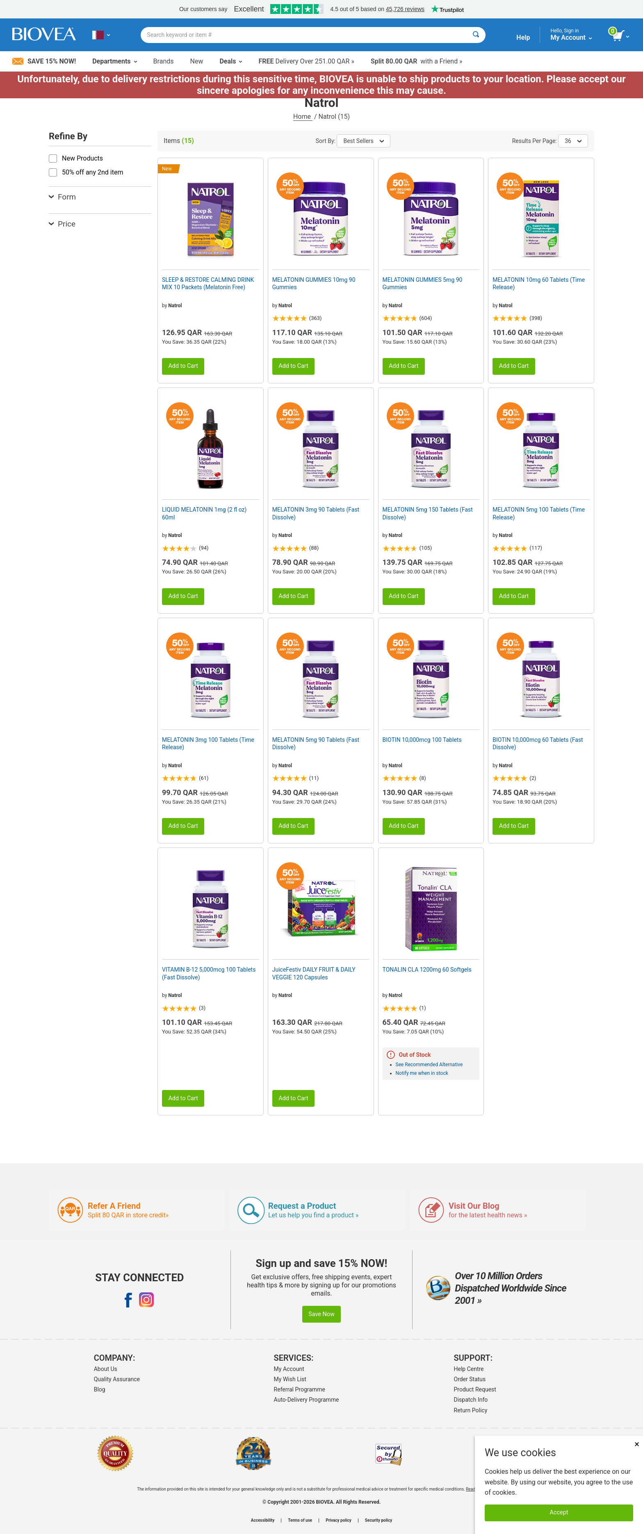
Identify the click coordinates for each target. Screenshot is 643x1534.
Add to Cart (183, 366)
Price (62, 224)
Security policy (378, 1520)
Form (62, 197)
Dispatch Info (471, 1399)
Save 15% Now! (44, 61)
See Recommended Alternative (429, 1064)
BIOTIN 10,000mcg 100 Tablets (422, 739)
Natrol (175, 305)
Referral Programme (299, 1389)
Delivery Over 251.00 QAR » (306, 61)
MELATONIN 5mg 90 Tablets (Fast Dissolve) (315, 743)
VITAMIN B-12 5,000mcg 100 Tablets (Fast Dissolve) (208, 973)
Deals (230, 61)
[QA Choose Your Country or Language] (101, 35)
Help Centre (469, 1369)
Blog (99, 1389)
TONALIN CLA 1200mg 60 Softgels (427, 969)
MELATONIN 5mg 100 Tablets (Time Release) (539, 513)
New (196, 61)
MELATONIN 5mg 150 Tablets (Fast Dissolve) (428, 513)
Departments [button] (114, 61)
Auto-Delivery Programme (306, 1399)
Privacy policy (338, 1520)
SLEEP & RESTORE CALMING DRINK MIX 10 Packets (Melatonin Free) (208, 283)
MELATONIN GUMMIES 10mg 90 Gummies (314, 283)
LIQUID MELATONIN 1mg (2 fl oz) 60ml (204, 513)
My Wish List (290, 1379)
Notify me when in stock (422, 1073)
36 (573, 141)
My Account (289, 1369)
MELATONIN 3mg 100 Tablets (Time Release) (208, 743)
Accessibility (262, 1520)
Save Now (321, 1314)
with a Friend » (417, 61)
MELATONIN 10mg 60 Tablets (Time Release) (539, 283)
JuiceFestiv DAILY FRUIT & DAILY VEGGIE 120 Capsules (314, 973)
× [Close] (636, 1444)
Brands (163, 61)
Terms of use (300, 1520)
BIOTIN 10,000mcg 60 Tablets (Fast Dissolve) (538, 743)
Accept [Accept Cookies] (559, 1512)
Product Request (475, 1389)
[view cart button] (621, 36)
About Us (105, 1369)
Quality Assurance (117, 1379)
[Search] (476, 35)
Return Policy (471, 1410)
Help (523, 37)
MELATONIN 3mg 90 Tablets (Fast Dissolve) (315, 513)
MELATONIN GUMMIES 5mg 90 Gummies (423, 283)
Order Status (470, 1379)
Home (302, 116)
